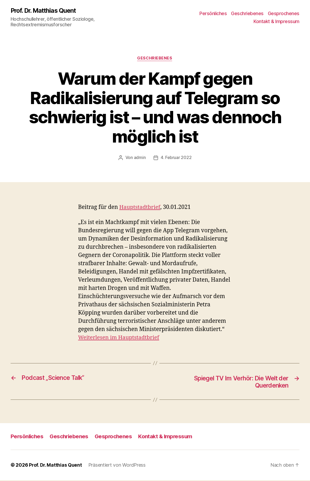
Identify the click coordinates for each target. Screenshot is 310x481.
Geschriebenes (247, 13)
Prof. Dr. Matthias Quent (45, 10)
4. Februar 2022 (176, 158)
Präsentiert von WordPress (117, 466)
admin (140, 158)
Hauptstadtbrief (140, 207)
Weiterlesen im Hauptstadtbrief (120, 337)
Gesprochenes (283, 13)
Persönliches (213, 13)
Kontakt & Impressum (276, 21)
